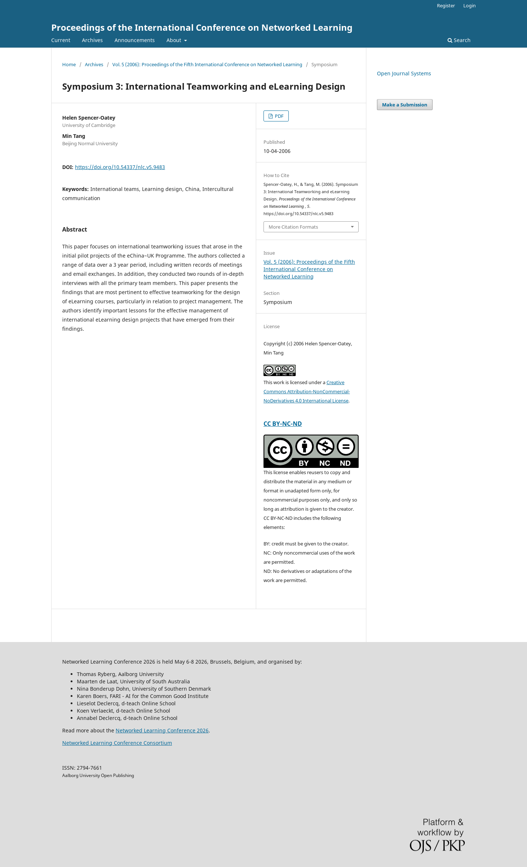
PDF (279, 116)
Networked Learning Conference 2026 (162, 730)
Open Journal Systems (404, 73)
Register (446, 5)
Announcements (135, 40)
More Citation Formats (293, 227)
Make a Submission (404, 104)
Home (69, 64)
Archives (92, 40)
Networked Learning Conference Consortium (117, 742)
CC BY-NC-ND (283, 424)
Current (60, 40)
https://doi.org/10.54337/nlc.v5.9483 (120, 167)
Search (459, 40)
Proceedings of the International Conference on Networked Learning (201, 27)
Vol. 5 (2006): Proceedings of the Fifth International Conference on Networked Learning (207, 64)
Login (469, 5)
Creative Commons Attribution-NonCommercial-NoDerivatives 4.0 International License (307, 391)
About (175, 40)
